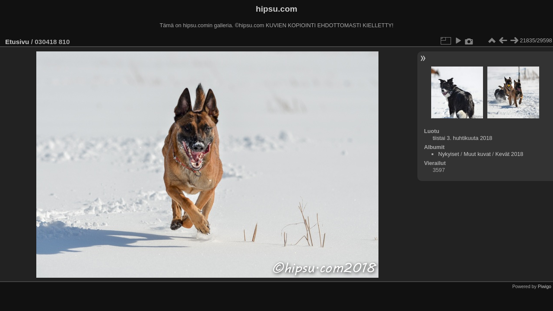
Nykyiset (448, 154)
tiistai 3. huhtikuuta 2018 (462, 138)
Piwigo (544, 286)
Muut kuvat (477, 154)
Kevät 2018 (509, 154)
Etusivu (17, 41)
